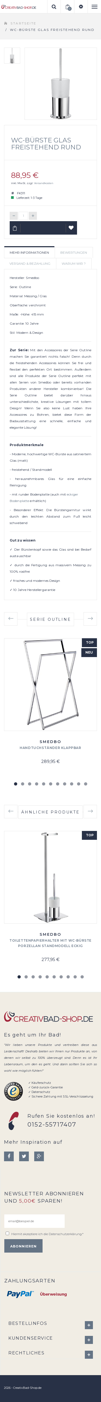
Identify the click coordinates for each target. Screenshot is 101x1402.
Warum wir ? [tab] (74, 263)
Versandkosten (43, 183)
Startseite (23, 23)
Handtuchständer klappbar (50, 748)
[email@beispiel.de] (34, 1221)
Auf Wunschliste (71, 230)
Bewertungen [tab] (73, 252)
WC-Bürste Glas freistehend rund (46, 143)
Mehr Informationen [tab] (29, 252)
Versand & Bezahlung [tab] (29, 263)
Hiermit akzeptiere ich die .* (47, 1234)
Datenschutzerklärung (65, 1234)
